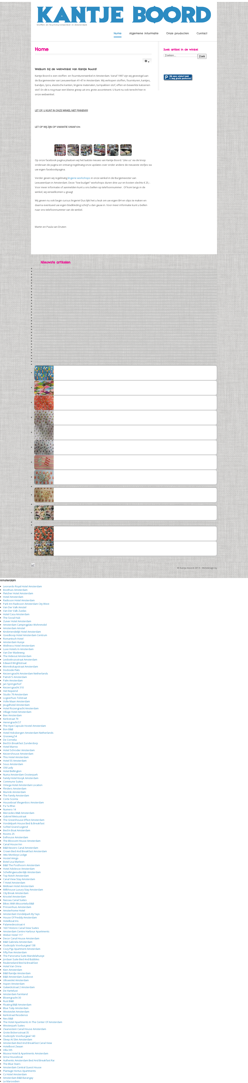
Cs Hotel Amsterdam (15, 1074)
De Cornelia (10, 739)
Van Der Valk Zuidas (14, 610)
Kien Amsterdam (12, 969)
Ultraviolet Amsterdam (16, 980)
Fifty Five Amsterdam (15, 952)
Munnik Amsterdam (14, 792)
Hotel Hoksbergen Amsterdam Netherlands (28, 732)
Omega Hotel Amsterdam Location (22, 785)
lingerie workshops (79, 178)
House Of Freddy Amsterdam (20, 917)
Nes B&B (8, 1018)
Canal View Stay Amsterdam (19, 879)
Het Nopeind (10, 691)
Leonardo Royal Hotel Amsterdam (22, 586)
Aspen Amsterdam (14, 983)
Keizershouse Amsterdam (18, 753)
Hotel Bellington (12, 771)
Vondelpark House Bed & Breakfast (23, 823)
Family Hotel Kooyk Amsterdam (20, 778)
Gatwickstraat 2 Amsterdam (19, 987)
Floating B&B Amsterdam (17, 1004)
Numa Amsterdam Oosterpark (20, 774)
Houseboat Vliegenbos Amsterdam (23, 802)
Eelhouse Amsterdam (15, 837)
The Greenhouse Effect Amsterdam (23, 820)
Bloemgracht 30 (12, 997)
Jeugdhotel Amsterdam (16, 705)
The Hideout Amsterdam (17, 656)
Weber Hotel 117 (12, 935)
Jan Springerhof (12, 684)
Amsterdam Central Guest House (22, 1067)
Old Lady (8, 767)
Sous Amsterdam (13, 764)
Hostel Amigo (10, 858)
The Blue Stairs (12, 1064)
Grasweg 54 (10, 736)
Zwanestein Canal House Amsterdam (24, 1029)
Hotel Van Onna (12, 966)
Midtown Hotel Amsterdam (18, 886)
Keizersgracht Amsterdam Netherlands (25, 673)
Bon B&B (8, 729)
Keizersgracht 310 (13, 687)
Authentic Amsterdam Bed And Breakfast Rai (28, 1060)
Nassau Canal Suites (15, 900)
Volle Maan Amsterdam (16, 701)
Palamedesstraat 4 (14, 924)
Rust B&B (8, 1001)
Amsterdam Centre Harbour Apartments (26, 931)
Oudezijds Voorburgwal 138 (19, 945)
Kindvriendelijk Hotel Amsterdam (22, 631)
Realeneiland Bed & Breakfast (20, 962)
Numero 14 (9, 809)
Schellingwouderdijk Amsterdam (22, 872)
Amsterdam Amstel (14, 628)
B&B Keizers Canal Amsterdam (20, 847)
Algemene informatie (143, 33)
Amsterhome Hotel (14, 910)
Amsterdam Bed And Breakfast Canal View (27, 1043)
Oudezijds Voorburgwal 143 (19, 1036)
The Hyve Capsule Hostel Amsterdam (24, 725)
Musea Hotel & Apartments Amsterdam (25, 1053)
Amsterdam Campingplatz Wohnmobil (25, 624)
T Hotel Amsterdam (14, 882)
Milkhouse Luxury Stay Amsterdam (23, 889)
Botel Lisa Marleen (13, 861)
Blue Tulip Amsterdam (15, 1008)
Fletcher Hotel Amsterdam (18, 593)
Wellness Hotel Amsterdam (19, 645)
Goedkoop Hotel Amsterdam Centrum (25, 635)
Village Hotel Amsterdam (17, 712)
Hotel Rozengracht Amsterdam (21, 708)
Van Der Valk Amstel (14, 607)
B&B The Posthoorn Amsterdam (21, 865)
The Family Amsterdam (16, 795)
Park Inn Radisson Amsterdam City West (26, 603)
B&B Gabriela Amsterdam (17, 942)
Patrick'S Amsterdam (15, 677)
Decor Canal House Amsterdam (21, 938)
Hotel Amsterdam (13, 597)
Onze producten (177, 33)
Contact (202, 33)
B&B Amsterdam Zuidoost (18, 976)
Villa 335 (7, 1050)
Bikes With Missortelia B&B (18, 903)
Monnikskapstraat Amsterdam (20, 666)
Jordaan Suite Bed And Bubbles (21, 959)
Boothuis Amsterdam (15, 590)
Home (117, 33)
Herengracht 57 (12, 722)
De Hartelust (10, 990)
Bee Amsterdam (12, 715)
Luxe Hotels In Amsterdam (18, 649)
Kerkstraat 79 (10, 719)
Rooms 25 (9, 834)
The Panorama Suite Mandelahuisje (23, 956)
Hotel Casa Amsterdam (16, 614)
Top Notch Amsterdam (16, 875)
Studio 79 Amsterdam (15, 694)
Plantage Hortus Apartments (19, 1071)
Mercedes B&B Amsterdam (18, 813)
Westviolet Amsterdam (16, 1011)
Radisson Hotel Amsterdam (19, 600)
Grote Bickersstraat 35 (16, 1032)
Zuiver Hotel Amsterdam (17, 621)
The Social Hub (11, 617)
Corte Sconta (10, 799)
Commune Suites (13, 781)
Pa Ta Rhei (9, 806)
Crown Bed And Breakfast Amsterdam (25, 851)
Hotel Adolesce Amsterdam (19, 868)
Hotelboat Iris (11, 921)
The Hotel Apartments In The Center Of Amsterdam (32, 1022)
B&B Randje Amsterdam (17, 973)
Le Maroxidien (11, 1081)
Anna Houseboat (13, 1057)
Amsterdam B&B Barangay (18, 1078)
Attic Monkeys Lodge (15, 854)
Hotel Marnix (10, 746)
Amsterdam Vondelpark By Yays (21, 914)
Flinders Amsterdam (14, 788)
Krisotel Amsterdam (14, 896)
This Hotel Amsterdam (16, 757)
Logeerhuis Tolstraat (15, 698)
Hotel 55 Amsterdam (15, 760)
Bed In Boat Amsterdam (16, 830)
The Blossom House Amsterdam (21, 841)
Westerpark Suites (14, 1025)
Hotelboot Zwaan (13, 1046)
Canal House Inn (12, 844)
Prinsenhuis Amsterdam (17, 907)
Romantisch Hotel (13, 638)
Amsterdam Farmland (15, 994)
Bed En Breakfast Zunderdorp (20, 743)
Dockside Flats (11, 670)
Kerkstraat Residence (15, 1015)
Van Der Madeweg (13, 652)
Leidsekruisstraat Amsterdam (20, 659)
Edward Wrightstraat (15, 663)
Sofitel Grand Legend (15, 827)
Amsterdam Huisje (13, 642)
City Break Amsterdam (15, 893)
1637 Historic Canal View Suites (21, 928)
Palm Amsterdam (13, 680)
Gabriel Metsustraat (14, 816)
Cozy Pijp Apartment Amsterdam (21, 949)
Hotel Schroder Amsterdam (19, 750)
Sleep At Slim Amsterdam (17, 1039)
